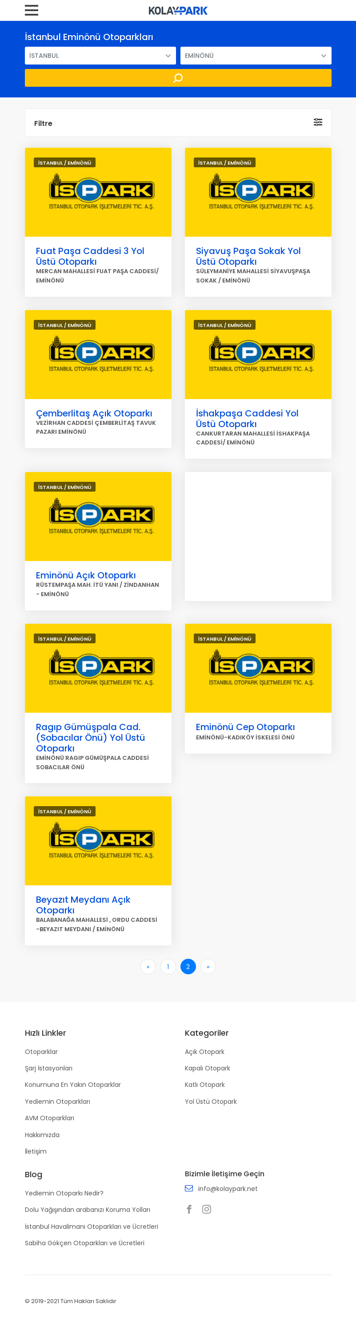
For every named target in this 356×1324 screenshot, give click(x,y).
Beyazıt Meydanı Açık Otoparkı (83, 904)
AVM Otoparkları (49, 1118)
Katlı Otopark (205, 1084)
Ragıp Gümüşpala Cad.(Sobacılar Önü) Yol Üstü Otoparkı (90, 738)
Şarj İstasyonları (48, 1068)
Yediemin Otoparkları (57, 1101)
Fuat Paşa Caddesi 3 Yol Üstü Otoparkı (90, 256)
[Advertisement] (258, 536)
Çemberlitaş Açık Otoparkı (94, 413)
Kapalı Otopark (207, 1068)
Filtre (43, 123)
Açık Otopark (204, 1051)
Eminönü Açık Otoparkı (86, 575)
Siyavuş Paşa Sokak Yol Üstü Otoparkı (248, 256)
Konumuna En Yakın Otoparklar (73, 1084)
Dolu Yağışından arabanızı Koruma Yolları (87, 1209)
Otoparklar (41, 1051)
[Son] (208, 966)
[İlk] (148, 966)
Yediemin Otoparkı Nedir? (64, 1193)
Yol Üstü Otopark (211, 1101)
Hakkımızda (42, 1134)
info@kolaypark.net (228, 1188)
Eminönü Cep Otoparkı (245, 727)
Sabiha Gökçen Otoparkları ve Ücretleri (84, 1243)
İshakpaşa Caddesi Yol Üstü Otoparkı (247, 418)
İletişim (36, 1151)
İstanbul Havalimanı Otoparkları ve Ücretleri (91, 1226)
